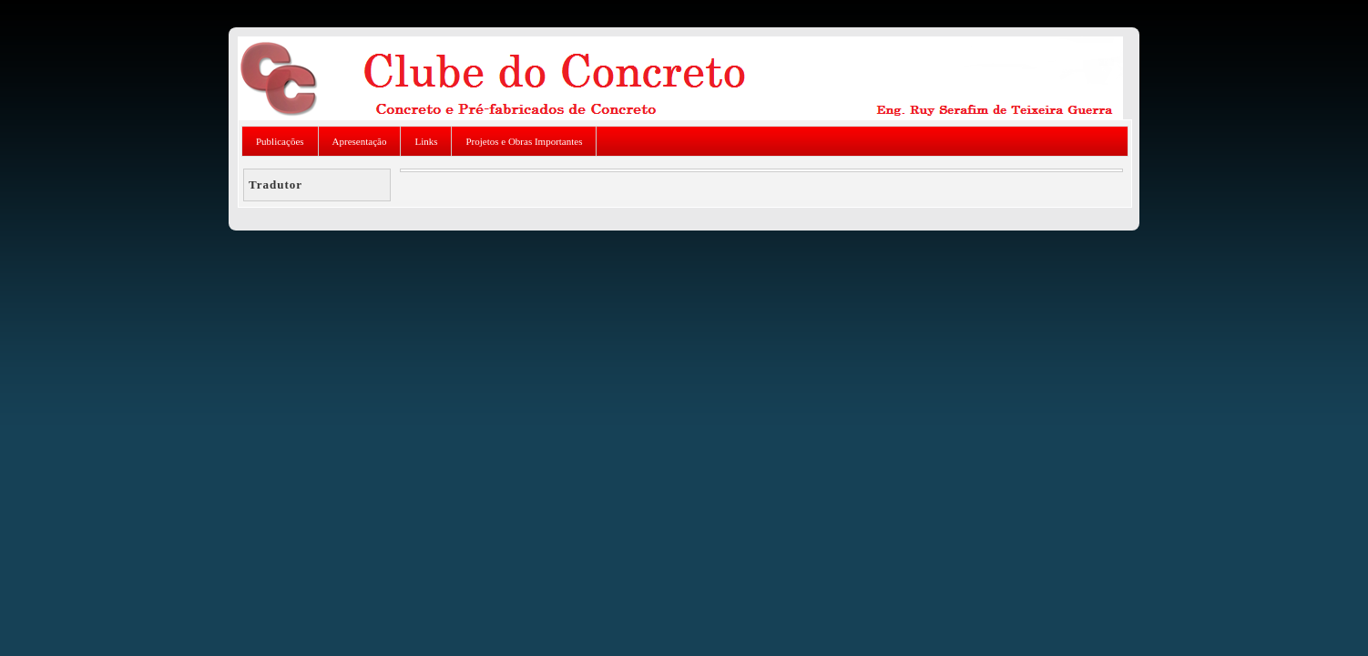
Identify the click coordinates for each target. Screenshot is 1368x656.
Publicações (280, 141)
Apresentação (359, 141)
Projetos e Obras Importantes (523, 141)
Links (425, 141)
